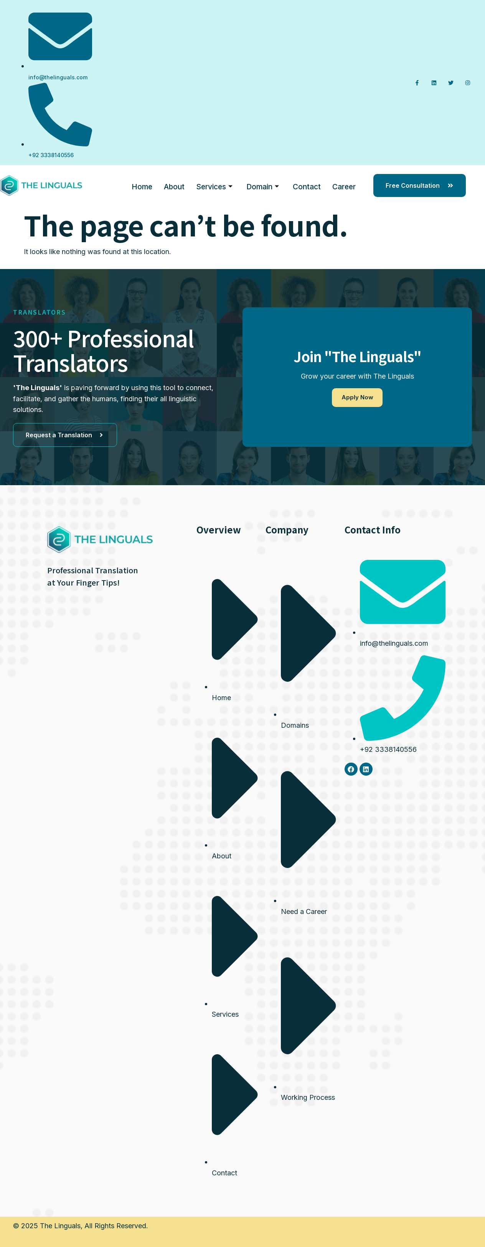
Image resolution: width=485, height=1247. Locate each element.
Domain (262, 185)
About (174, 185)
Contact (307, 185)
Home (142, 185)
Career (344, 185)
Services (214, 185)
